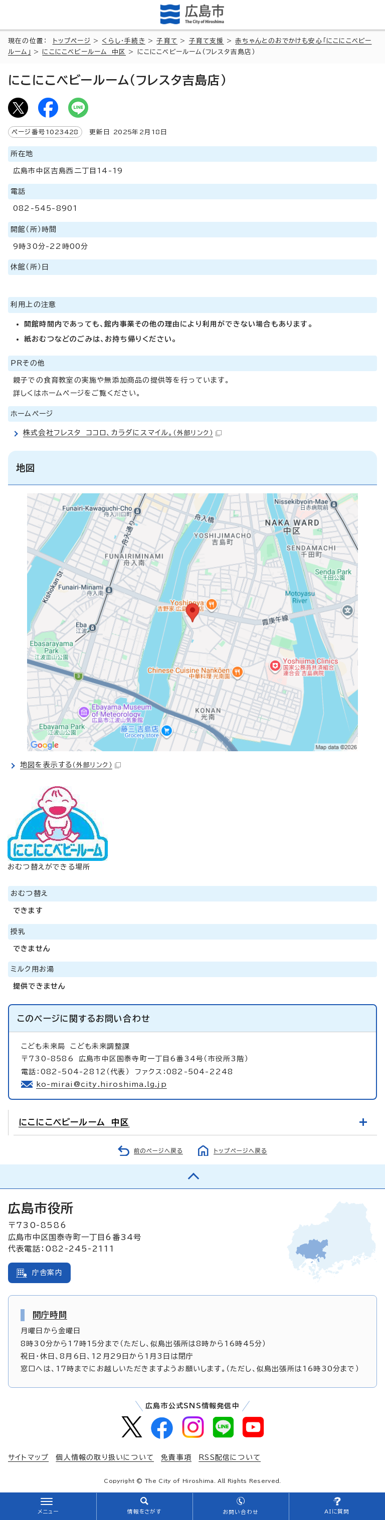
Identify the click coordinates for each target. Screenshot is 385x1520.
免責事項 (176, 1457)
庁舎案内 (47, 1272)
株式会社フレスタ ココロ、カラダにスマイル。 (122, 432)
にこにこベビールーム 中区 (84, 52)
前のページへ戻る (158, 1150)
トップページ (72, 41)
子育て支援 (206, 41)
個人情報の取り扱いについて (105, 1457)
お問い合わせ (240, 1511)
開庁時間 (50, 1315)
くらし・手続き (123, 41)
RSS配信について (230, 1457)
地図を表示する (70, 764)
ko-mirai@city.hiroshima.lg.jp (101, 1084)
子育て (166, 41)
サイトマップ (28, 1457)
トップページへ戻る (240, 1150)
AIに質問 (337, 1511)
